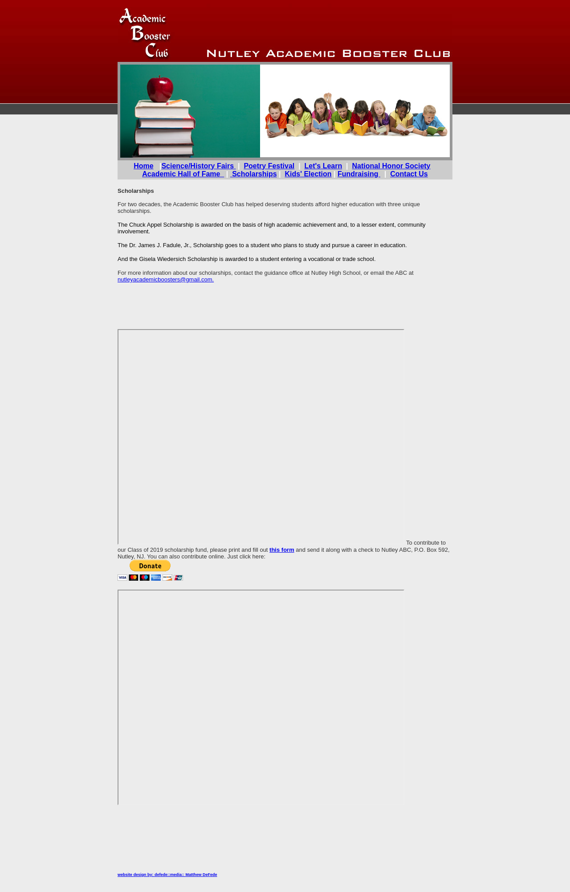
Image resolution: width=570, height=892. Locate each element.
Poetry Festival (269, 166)
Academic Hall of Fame (183, 174)
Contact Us (409, 174)
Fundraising (359, 174)
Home (143, 166)
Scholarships (253, 174)
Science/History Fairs (198, 166)
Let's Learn (323, 166)
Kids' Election (308, 174)
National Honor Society (391, 166)
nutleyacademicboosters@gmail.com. (166, 279)
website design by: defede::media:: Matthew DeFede (167, 874)
